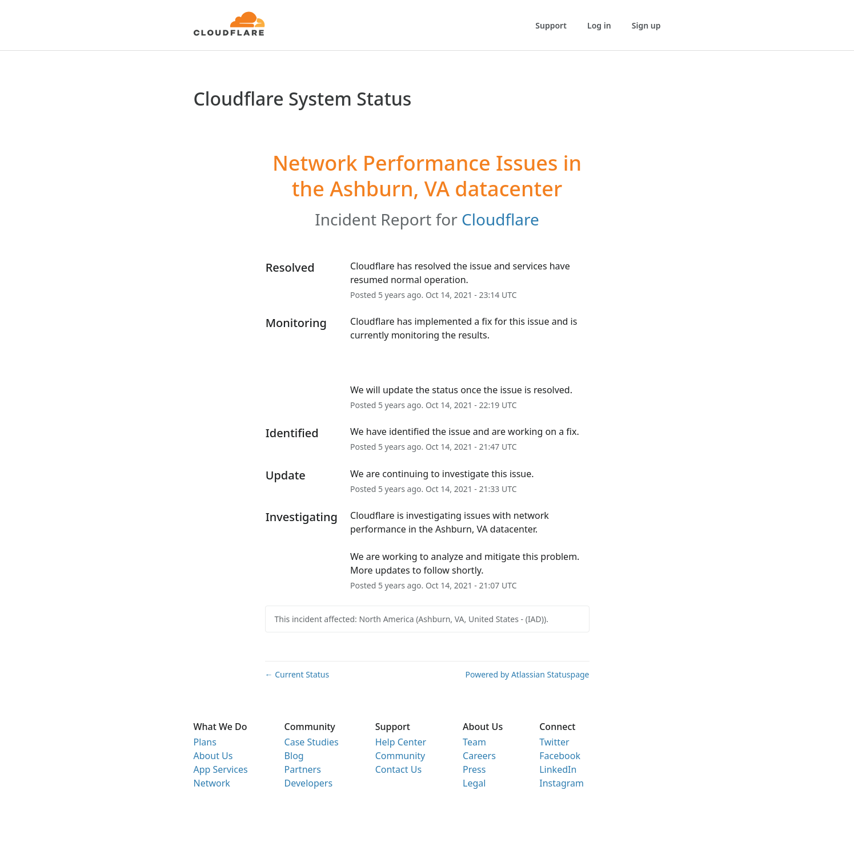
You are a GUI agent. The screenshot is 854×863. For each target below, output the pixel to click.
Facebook (559, 755)
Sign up (646, 25)
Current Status (297, 674)
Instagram (561, 783)
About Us (213, 755)
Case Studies (311, 742)
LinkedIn (557, 769)
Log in (599, 25)
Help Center (400, 742)
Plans (205, 742)
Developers (308, 783)
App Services (221, 769)
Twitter (554, 742)
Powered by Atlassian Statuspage (528, 674)
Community (400, 755)
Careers (479, 755)
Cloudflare (500, 219)
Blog (294, 755)
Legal (474, 783)
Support (551, 25)
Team (474, 742)
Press (474, 769)
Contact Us (398, 769)
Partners (302, 769)
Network (212, 783)
